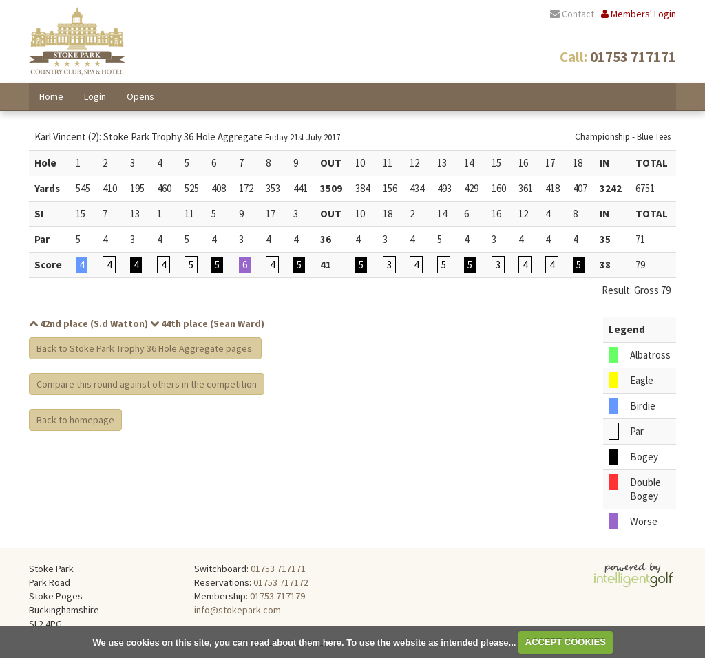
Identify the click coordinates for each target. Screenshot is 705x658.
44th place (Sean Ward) (207, 323)
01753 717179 (277, 596)
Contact (572, 14)
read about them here (296, 642)
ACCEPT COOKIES (565, 642)
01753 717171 (278, 568)
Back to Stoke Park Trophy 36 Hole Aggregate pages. (145, 348)
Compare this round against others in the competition (146, 384)
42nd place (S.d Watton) (88, 323)
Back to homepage (75, 420)
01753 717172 (280, 582)
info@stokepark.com (237, 610)
